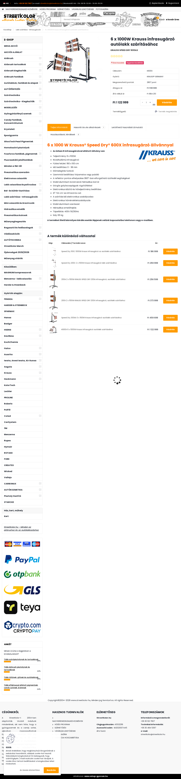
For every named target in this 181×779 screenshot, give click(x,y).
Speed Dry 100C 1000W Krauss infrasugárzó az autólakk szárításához (91, 251)
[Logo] (19, 19)
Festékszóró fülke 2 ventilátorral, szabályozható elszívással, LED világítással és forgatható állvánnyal (96, 376)
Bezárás (51, 770)
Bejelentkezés (158, 3)
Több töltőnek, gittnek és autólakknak (21, 677)
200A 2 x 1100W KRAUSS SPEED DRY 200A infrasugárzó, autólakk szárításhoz (93, 279)
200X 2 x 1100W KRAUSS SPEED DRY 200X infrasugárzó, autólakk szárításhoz (93, 300)
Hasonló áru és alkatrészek (89, 127)
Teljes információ (58, 127)
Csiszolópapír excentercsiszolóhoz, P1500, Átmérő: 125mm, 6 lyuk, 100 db (129, 379)
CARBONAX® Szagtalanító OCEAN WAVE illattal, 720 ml (63, 383)
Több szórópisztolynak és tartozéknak (21, 659)
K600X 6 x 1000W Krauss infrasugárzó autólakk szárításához (87, 329)
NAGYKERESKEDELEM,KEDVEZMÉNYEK (22, 9)
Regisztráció (173, 3)
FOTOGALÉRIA (102, 9)
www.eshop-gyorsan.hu (96, 776)
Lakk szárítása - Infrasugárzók (28, 29)
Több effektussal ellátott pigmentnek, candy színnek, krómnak (21, 686)
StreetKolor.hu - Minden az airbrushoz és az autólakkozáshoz (21, 529)
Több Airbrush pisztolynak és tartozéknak (17, 668)
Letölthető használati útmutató (127, 127)
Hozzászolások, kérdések (65, 134)
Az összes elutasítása (30, 770)
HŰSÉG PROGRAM (48, 9)
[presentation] (48, 375)
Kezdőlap (7, 29)
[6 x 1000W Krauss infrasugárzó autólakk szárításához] (75, 60)
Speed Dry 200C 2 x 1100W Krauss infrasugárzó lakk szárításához (89, 263)
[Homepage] (3, 9)
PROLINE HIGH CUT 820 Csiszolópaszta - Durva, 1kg (163, 378)
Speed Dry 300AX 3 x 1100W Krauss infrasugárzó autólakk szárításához (91, 317)
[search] (117, 20)
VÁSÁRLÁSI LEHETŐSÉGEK (83, 9)
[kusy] (146, 102)
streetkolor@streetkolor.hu (51, 3)
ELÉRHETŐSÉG (64, 9)
